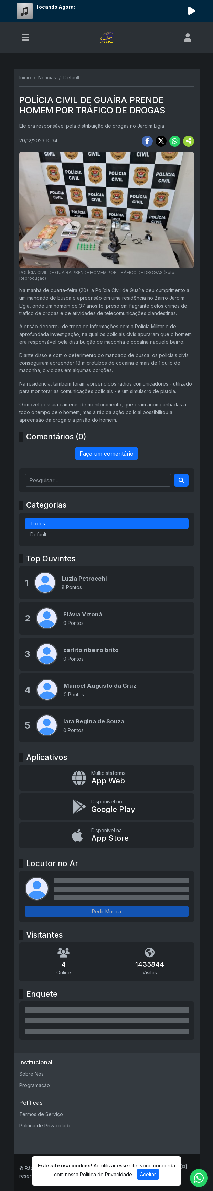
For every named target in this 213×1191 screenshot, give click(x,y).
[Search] (181, 480)
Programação (34, 1085)
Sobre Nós (31, 1074)
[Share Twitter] (161, 141)
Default (38, 534)
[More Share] (188, 141)
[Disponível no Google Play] (106, 806)
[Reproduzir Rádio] (192, 11)
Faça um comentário (106, 453)
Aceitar (148, 1174)
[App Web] (106, 778)
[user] (187, 37)
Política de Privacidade (45, 1126)
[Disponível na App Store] (106, 835)
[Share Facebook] (147, 141)
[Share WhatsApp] (174, 141)
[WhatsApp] (199, 1178)
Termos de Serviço (41, 1114)
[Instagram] (184, 1167)
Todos (37, 523)
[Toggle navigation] (25, 37)
